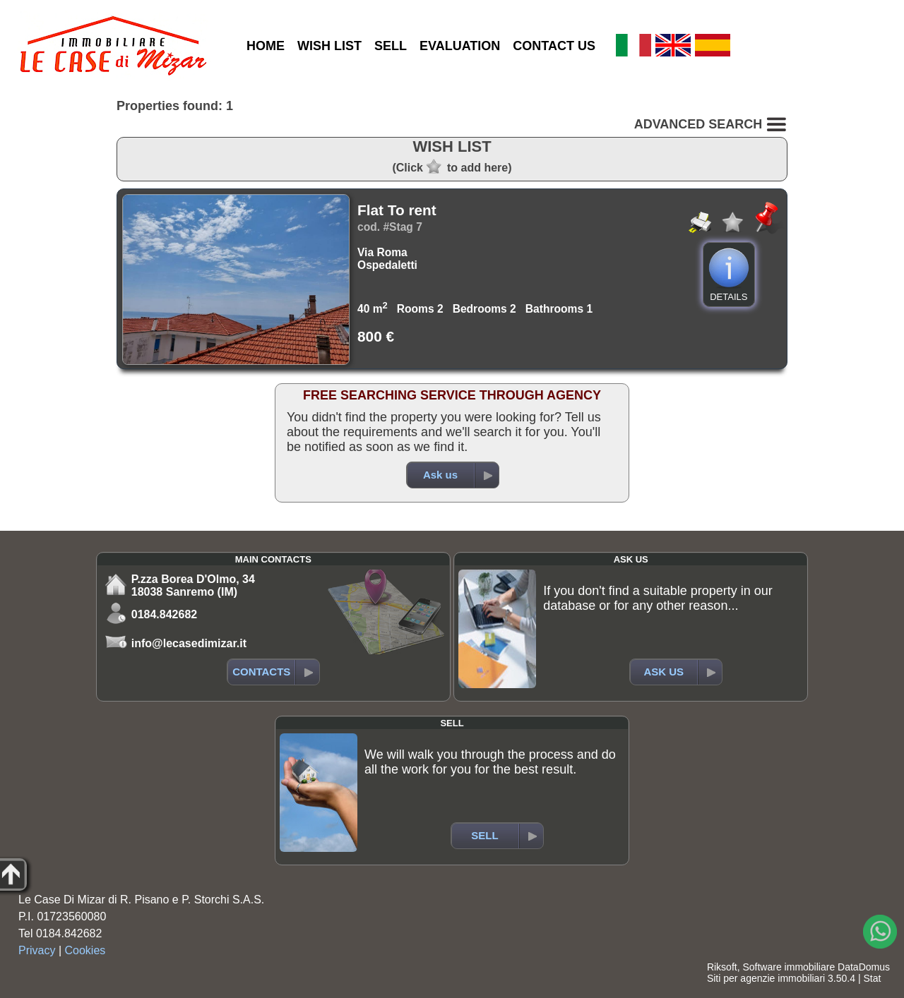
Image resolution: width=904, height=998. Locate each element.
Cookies (85, 950)
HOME (265, 46)
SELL (390, 46)
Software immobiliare (788, 967)
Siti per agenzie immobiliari (766, 978)
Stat (872, 978)
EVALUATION (460, 46)
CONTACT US (554, 46)
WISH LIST (329, 46)
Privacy (36, 950)
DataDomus (864, 967)
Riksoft (722, 967)
